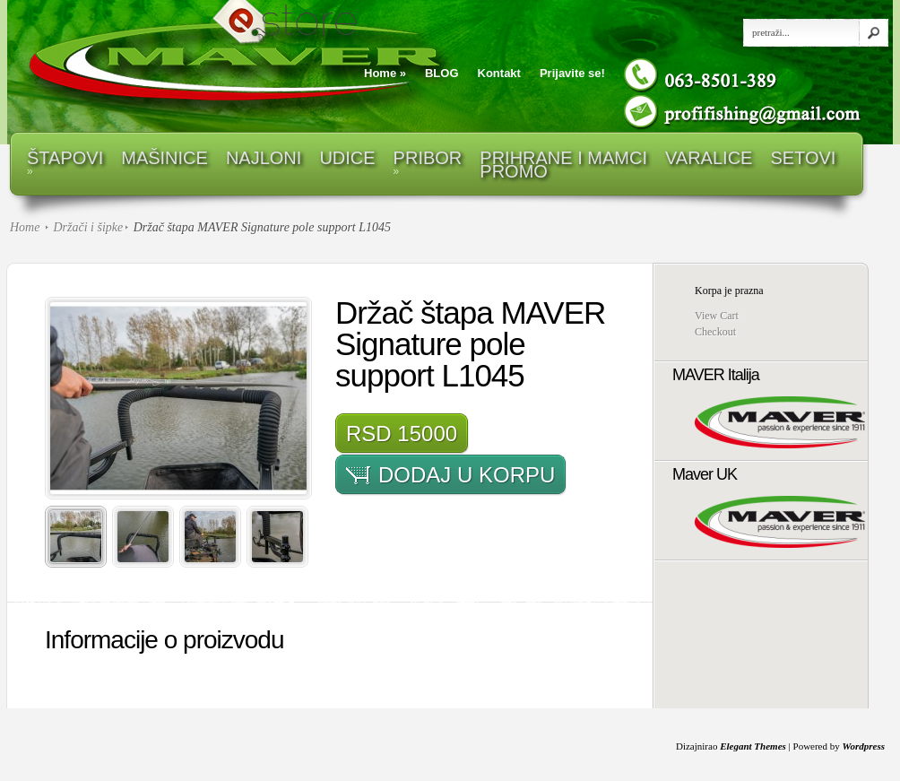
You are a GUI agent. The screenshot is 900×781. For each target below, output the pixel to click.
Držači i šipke (88, 227)
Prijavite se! (572, 73)
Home (385, 73)
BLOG (442, 73)
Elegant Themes (753, 746)
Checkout (715, 331)
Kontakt (499, 73)
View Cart (717, 315)
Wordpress (864, 746)
